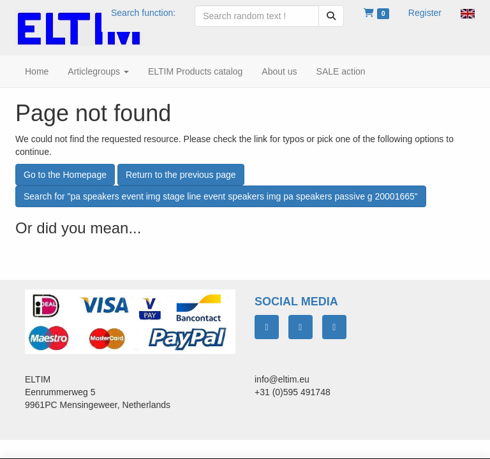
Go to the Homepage (65, 175)
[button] (467, 13)
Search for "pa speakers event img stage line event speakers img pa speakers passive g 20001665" (221, 196)
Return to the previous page (181, 175)
